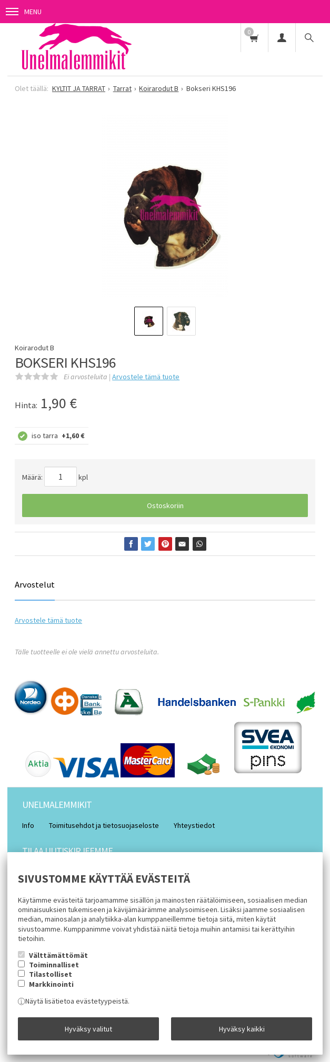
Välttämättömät (58, 955)
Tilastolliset (50, 974)
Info (28, 825)
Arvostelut (35, 584)
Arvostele (145, 376)
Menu (24, 11)
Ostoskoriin (165, 505)
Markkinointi (51, 984)
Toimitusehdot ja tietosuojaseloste (104, 825)
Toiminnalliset (54, 964)
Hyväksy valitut (88, 1029)
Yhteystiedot (194, 825)
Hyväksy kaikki (242, 1029)
